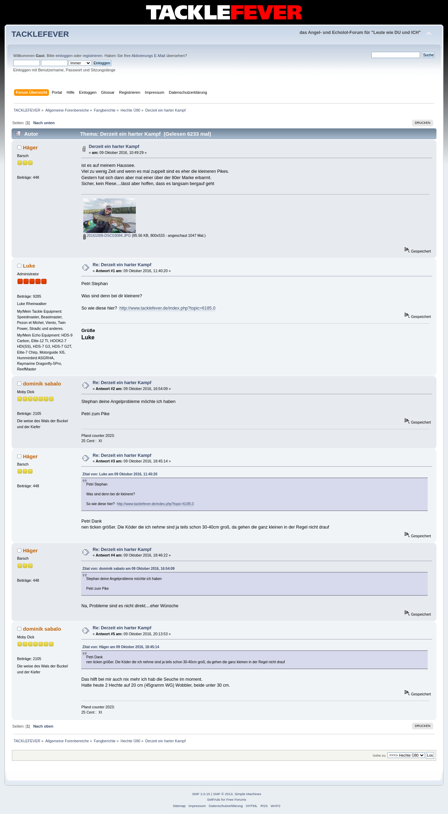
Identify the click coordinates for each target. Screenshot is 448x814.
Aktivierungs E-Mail (148, 56)
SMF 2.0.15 (201, 794)
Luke (29, 266)
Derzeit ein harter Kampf (114, 146)
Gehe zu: (379, 755)
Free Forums (236, 799)
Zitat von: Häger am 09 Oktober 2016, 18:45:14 (120, 647)
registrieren (92, 56)
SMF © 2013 (223, 794)
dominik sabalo (42, 384)
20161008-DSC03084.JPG (107, 235)
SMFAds (213, 799)
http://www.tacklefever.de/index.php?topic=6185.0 (167, 308)
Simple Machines (247, 794)
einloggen (64, 56)
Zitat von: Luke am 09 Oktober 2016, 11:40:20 (119, 474)
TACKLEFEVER (40, 34)
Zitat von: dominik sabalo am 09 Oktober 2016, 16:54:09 (128, 569)
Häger (30, 147)
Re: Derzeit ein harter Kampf (122, 264)
